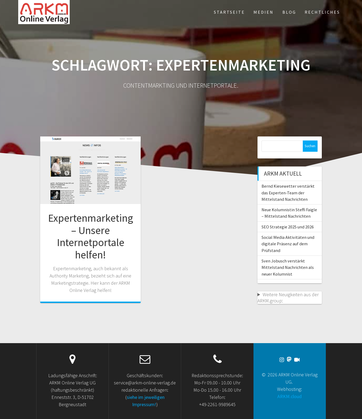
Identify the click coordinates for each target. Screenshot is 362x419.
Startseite (229, 12)
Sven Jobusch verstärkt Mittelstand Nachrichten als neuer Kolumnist (288, 267)
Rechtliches (322, 12)
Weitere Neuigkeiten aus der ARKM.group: (288, 297)
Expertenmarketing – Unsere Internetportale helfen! (90, 236)
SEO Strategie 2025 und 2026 (288, 226)
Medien (263, 12)
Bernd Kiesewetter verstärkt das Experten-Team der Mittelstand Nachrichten (288, 192)
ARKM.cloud (289, 396)
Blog (289, 12)
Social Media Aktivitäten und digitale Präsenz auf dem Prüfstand (288, 244)
